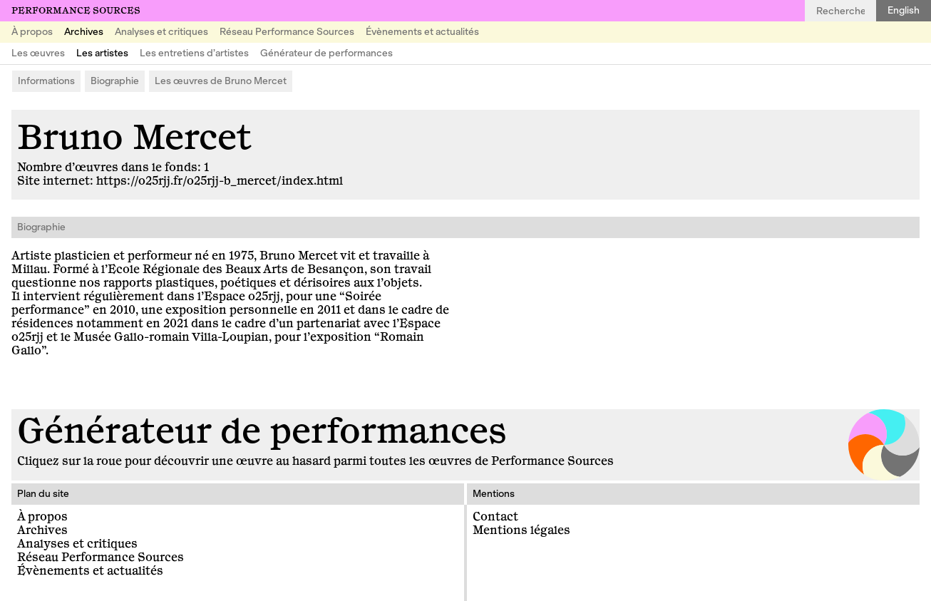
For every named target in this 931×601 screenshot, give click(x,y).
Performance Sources (75, 10)
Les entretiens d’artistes (194, 53)
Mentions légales (521, 530)
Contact (495, 517)
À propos (32, 32)
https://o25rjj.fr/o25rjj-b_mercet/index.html (219, 181)
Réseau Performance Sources (287, 32)
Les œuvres (38, 53)
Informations (46, 81)
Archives (83, 32)
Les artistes (102, 53)
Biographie (115, 81)
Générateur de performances (326, 53)
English (904, 10)
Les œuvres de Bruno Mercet (221, 81)
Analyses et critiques (161, 32)
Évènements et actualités (422, 32)
